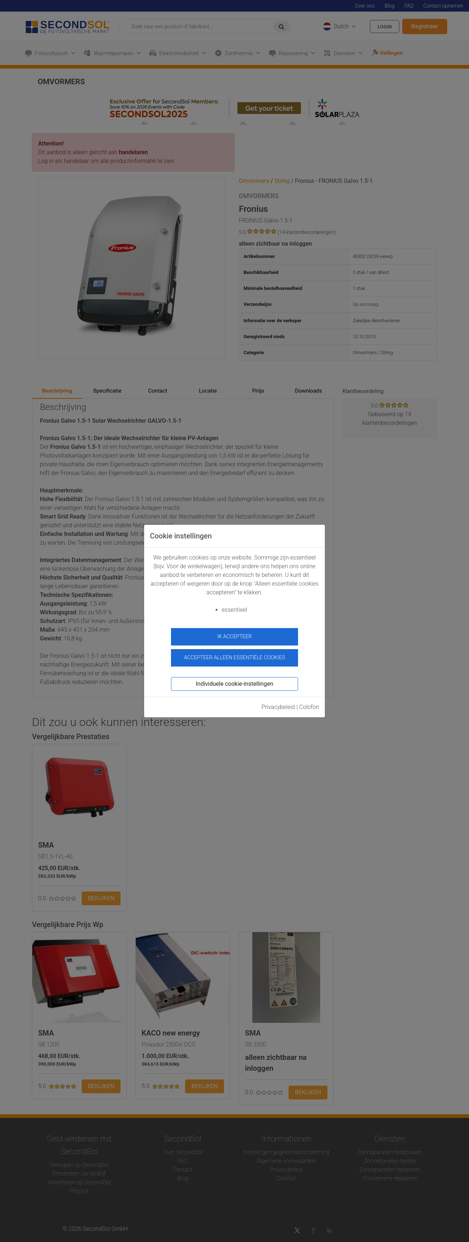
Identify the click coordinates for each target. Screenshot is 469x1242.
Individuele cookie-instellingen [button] (234, 681)
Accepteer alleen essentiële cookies (234, 656)
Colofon (309, 704)
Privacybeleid (278, 704)
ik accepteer (234, 637)
